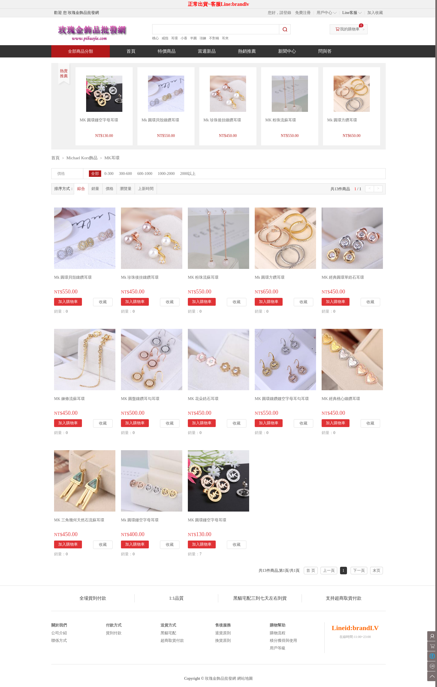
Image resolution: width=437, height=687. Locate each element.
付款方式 (114, 625)
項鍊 (203, 38)
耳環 (174, 38)
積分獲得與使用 (283, 640)
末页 (376, 570)
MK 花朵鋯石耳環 (203, 399)
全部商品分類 (80, 51)
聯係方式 (59, 640)
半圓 (193, 38)
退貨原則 (223, 633)
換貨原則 (223, 640)
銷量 (95, 189)
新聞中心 (287, 51)
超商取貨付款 (172, 640)
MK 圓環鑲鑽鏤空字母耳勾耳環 (282, 399)
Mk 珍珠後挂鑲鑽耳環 (222, 120)
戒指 (165, 38)
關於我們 (59, 625)
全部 (95, 174)
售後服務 (223, 625)
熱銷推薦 (247, 51)
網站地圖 (245, 678)
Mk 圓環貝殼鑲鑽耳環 (160, 120)
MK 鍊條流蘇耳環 (69, 399)
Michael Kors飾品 (82, 158)
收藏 (103, 302)
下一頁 (359, 570)
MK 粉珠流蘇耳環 (280, 120)
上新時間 (146, 189)
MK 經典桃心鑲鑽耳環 (341, 399)
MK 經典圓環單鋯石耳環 (343, 277)
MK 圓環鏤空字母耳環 (99, 120)
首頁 (131, 51)
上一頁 (329, 570)
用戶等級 (277, 648)
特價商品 (167, 51)
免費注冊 (303, 13)
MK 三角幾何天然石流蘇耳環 (79, 520)
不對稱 (214, 38)
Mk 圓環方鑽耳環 (342, 120)
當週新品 (207, 51)
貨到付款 (114, 633)
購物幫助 (277, 625)
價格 (109, 189)
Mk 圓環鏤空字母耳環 (140, 520)
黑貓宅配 (168, 633)
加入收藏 (375, 13)
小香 (184, 38)
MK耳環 (112, 158)
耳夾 (225, 38)
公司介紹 (59, 633)
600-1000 (144, 174)
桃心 (155, 38)
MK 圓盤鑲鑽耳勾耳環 (140, 399)
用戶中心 (324, 13)
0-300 (109, 174)
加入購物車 (68, 302)
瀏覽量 (126, 189)
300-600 (125, 174)
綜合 (81, 189)
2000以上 (188, 174)
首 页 (310, 570)
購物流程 (277, 633)
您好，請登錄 (279, 13)
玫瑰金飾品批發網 (220, 678)
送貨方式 (168, 625)
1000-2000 (166, 174)
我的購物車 (350, 29)
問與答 (325, 51)
